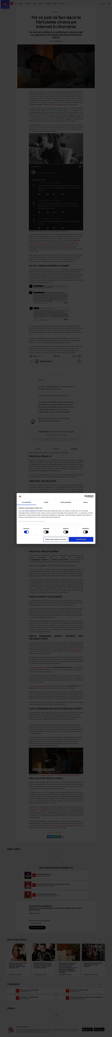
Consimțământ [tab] (26, 502)
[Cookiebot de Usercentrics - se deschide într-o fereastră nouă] (85, 496)
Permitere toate (81, 539)
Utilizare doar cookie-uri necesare (55, 539)
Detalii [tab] (46, 502)
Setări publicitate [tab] (65, 502)
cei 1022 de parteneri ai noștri (32, 511)
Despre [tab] (85, 502)
